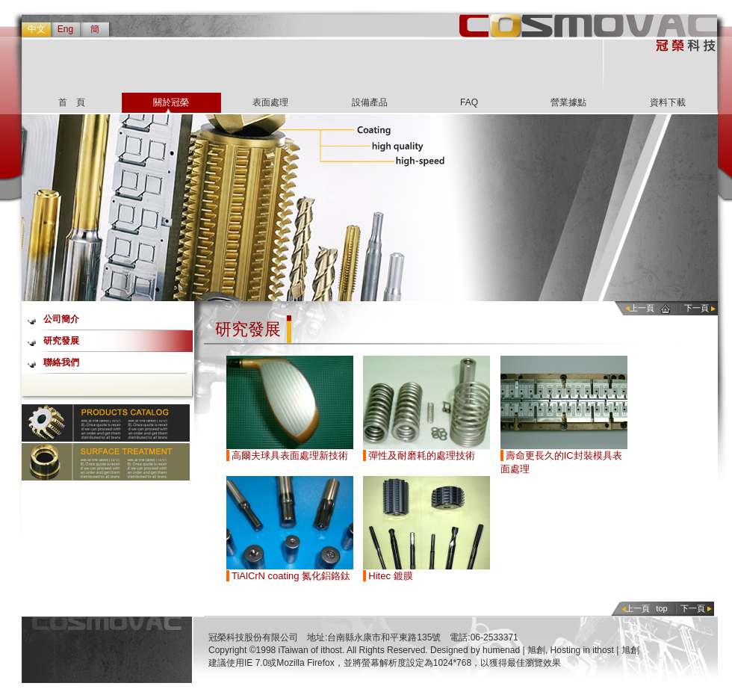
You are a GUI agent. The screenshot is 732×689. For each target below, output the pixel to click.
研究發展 (61, 341)
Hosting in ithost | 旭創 (594, 650)
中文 (37, 29)
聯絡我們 (61, 362)
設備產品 (370, 102)
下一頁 (696, 307)
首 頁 (71, 102)
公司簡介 (61, 319)
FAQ (469, 102)
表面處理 (270, 102)
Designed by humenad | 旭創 (487, 650)
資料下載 (668, 102)
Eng (65, 29)
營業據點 (568, 102)
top (661, 608)
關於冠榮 (171, 102)
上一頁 (642, 307)
